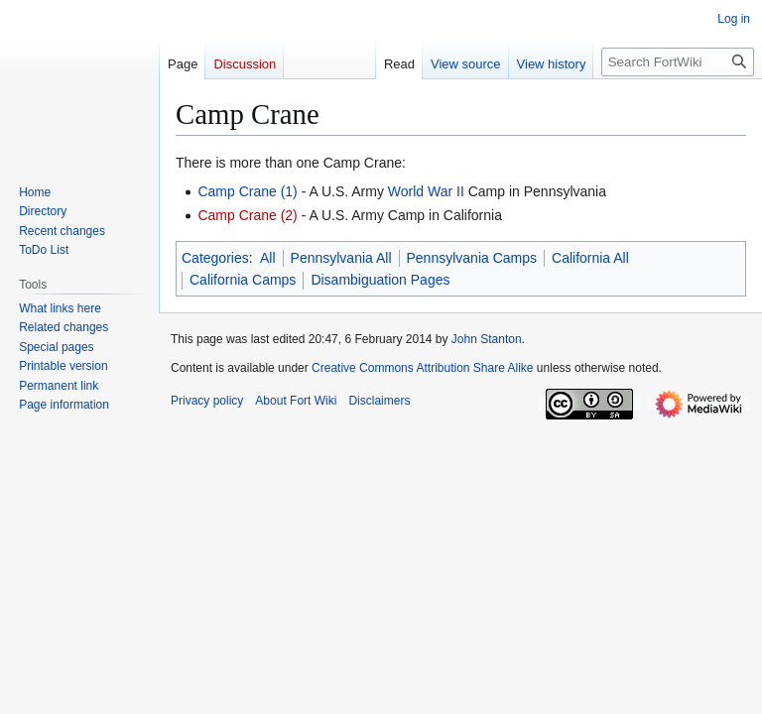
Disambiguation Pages (380, 280)
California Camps (243, 280)
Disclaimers (379, 401)
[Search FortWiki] (677, 62)
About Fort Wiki (295, 401)
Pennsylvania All (341, 258)
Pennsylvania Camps (472, 258)
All (268, 258)
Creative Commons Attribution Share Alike (422, 368)
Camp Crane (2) (247, 215)
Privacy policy (207, 401)
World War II (426, 191)
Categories (215, 258)
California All (590, 258)
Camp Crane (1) (247, 191)
